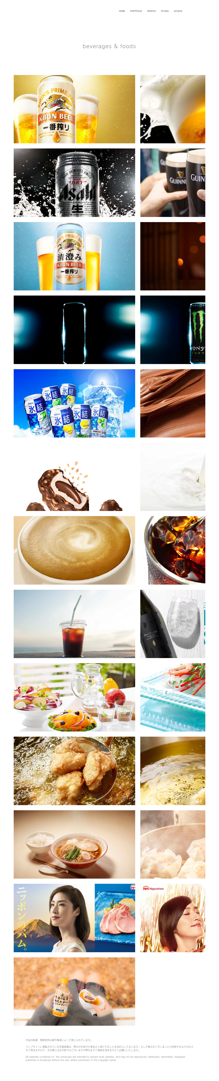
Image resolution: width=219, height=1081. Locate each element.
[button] (136, 11)
